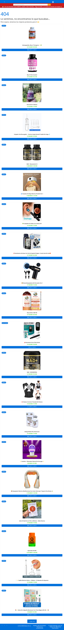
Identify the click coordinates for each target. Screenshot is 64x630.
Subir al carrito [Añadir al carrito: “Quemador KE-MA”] (33, 555)
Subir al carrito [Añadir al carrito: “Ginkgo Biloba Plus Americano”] (33, 436)
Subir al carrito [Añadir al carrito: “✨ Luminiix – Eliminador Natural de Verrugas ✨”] (33, 466)
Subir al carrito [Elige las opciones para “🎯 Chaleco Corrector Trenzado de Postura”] (32, 406)
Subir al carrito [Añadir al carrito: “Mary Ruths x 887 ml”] (33, 317)
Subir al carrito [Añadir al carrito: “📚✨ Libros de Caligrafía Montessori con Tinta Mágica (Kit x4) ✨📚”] (33, 614)
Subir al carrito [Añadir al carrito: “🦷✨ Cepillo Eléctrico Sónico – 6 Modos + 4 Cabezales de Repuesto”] (33, 585)
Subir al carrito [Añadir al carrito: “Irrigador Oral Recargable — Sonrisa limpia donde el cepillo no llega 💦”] (33, 139)
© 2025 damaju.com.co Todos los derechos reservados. (55, 627)
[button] (4, 2)
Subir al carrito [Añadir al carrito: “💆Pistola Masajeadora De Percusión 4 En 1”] (33, 287)
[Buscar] (49, 5)
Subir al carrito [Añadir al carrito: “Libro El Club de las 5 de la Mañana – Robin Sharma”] (33, 525)
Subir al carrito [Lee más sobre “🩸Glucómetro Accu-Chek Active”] (32, 347)
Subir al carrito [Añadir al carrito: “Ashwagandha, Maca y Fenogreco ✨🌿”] (33, 49)
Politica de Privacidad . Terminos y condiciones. (39, 627)
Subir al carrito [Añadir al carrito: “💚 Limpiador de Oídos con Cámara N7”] (33, 228)
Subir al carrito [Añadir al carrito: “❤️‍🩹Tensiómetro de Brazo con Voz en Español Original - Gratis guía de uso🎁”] (33, 258)
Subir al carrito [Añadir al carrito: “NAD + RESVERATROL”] (33, 377)
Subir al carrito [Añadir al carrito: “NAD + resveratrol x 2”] (33, 168)
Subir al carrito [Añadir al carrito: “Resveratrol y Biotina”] (33, 109)
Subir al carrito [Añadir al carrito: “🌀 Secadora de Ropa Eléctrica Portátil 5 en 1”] (33, 198)
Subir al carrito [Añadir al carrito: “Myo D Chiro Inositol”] (33, 79)
